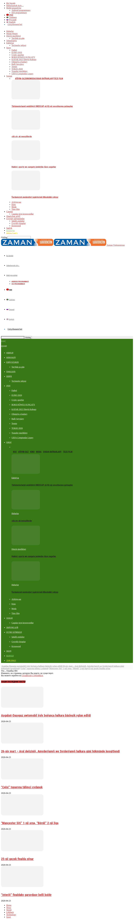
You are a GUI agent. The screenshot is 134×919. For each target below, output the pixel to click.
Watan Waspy (12, 33)
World (9, 905)
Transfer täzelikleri (19, 71)
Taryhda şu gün (18, 38)
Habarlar (10, 31)
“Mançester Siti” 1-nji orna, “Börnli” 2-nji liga (68, 664)
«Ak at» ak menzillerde (22, 136)
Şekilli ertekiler (18, 221)
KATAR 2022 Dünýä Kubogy (24, 59)
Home (8, 900)
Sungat (9, 76)
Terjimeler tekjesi (19, 45)
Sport (8, 48)
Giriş (10, 24)
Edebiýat (10, 43)
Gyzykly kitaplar (19, 223)
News (8, 903)
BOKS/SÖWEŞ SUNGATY (23, 57)
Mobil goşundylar (13, 8)
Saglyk (9, 228)
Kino (28, 78)
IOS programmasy (19, 13)
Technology (11, 910)
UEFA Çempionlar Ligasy (22, 74)
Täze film (58, 78)
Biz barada (10, 3)
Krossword (16, 226)
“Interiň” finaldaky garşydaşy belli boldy (26, 890)
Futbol (14, 50)
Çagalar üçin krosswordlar (23, 214)
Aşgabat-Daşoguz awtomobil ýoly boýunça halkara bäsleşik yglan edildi (32, 661)
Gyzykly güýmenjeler (15, 218)
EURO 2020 (17, 52)
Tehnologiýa (11, 41)
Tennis (14, 66)
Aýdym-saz (20, 78)
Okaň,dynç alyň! (13, 216)
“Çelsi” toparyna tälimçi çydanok (34, 664)
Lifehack (10, 907)
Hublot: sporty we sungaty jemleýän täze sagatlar (34, 167)
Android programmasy (21, 10)
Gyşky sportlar (18, 55)
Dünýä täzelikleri (13, 36)
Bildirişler (5, 704)
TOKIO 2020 (17, 69)
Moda (32, 78)
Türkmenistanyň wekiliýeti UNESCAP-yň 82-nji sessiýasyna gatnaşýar (42, 106)
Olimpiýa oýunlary (19, 62)
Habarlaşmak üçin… (15, 5)
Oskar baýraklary (44, 78)
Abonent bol (17, 24)
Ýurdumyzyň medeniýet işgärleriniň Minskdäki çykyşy (35, 197)
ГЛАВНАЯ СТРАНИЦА (32, 671)
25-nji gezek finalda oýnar (99, 664)
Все (13, 78)
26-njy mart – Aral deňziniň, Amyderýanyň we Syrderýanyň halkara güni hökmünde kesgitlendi (60, 746)
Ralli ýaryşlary (18, 64)
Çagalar (9, 211)
